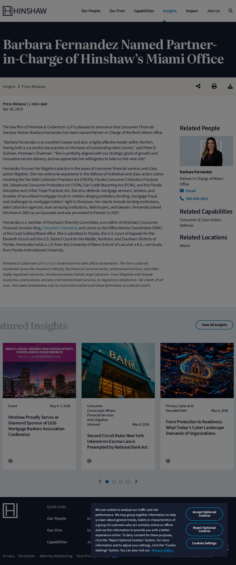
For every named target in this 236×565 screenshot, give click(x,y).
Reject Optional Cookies (204, 529)
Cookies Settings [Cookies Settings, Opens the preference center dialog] (204, 543)
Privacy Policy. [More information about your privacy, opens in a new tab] (163, 550)
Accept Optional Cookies (204, 514)
